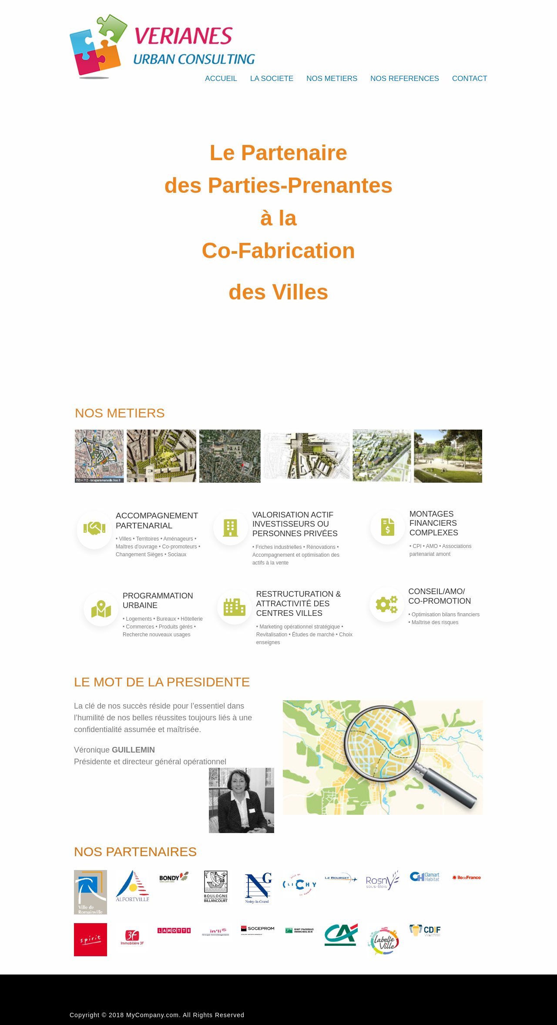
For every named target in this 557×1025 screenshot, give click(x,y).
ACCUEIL (221, 78)
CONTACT (469, 78)
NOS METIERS (331, 78)
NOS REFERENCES (404, 78)
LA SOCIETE (271, 78)
